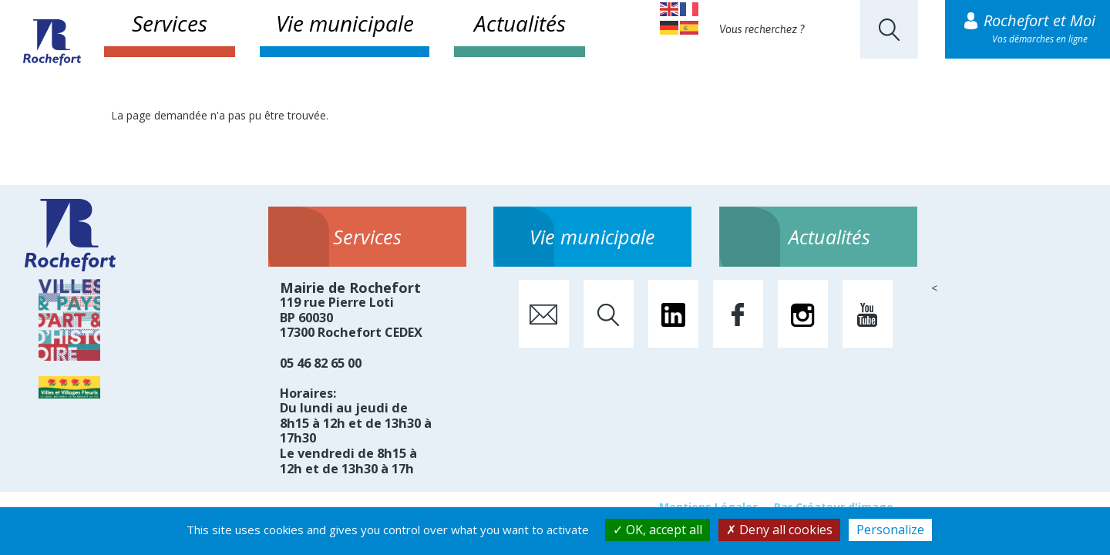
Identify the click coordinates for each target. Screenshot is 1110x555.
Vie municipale (345, 23)
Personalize (890, 529)
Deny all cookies (779, 529)
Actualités (520, 23)
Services (169, 23)
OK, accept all (657, 529)
